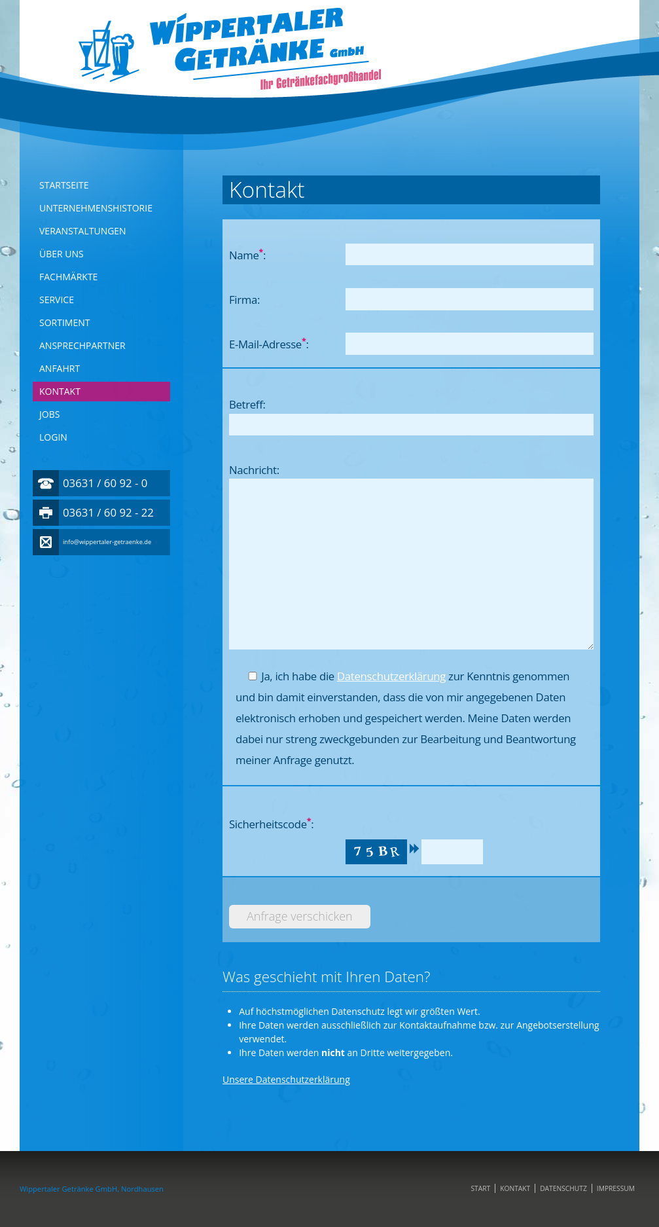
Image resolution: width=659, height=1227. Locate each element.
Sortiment (64, 322)
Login (53, 437)
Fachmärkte (68, 276)
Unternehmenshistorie (95, 208)
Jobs (49, 414)
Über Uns (61, 253)
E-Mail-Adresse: (269, 344)
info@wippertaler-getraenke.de (107, 542)
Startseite (63, 185)
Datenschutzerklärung (391, 676)
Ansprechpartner (82, 345)
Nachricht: (254, 469)
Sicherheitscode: (271, 824)
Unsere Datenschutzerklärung (286, 1079)
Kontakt (59, 391)
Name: (247, 255)
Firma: (244, 299)
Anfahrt (59, 368)
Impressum (616, 1188)
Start (480, 1188)
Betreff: (247, 404)
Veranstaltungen (82, 231)
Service (56, 299)
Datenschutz (563, 1188)
